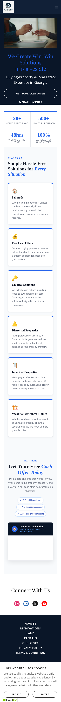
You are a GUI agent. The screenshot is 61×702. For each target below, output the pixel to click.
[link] (8, 7)
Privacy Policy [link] (30, 648)
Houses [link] (30, 623)
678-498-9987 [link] (30, 101)
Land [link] (30, 633)
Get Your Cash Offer (30, 93)
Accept (45, 694)
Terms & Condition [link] (30, 653)
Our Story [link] (30, 643)
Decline (16, 694)
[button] (56, 7)
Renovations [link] (30, 628)
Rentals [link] (30, 638)
